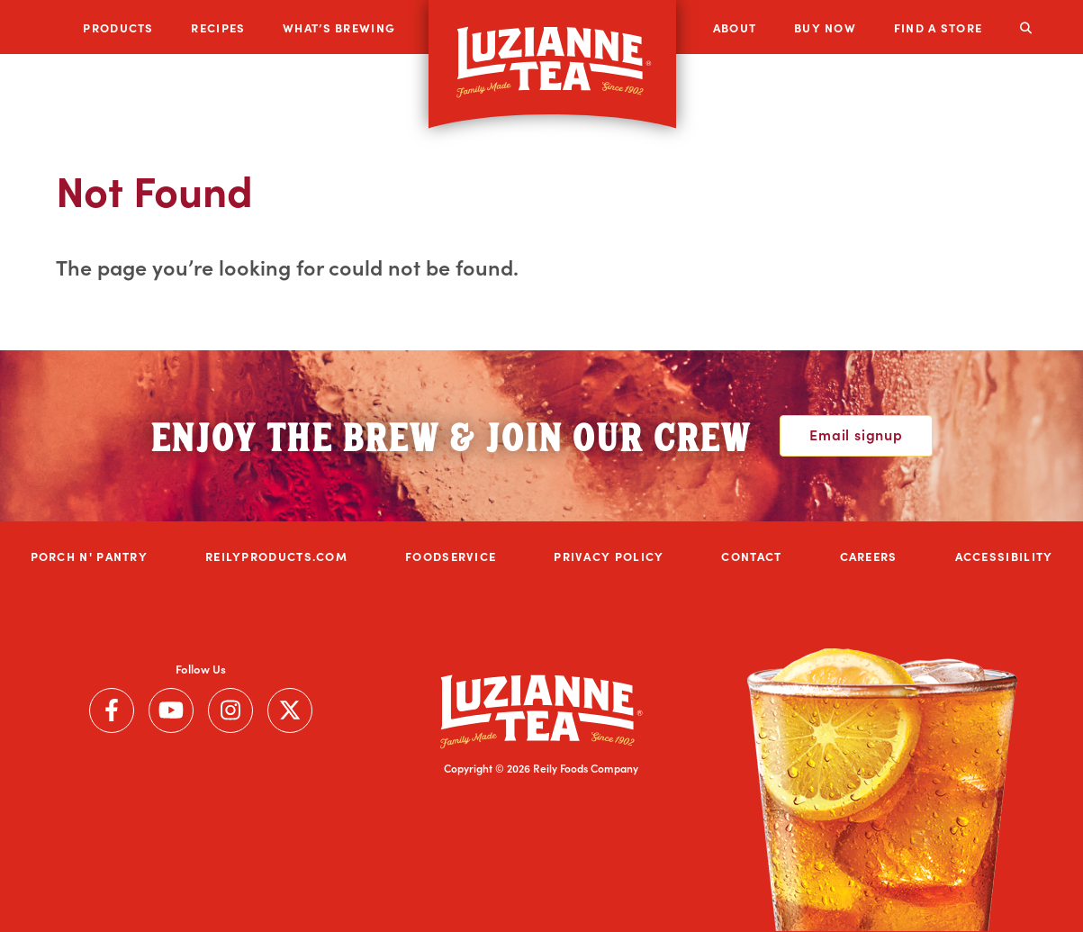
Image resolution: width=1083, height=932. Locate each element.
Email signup (856, 434)
